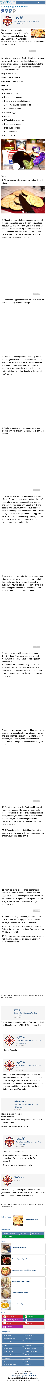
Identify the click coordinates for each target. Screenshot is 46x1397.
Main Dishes (35, 1233)
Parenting (27, 1358)
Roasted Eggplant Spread (19, 1259)
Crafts (5, 1345)
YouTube (28, 1323)
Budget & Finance (30, 1335)
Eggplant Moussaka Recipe (20, 1292)
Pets (4, 1361)
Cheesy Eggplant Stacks (31, 1219)
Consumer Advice (8, 1342)
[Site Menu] (23, 2)
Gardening (29, 1316)
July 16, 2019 (7, 1236)
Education (28, 1345)
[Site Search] (38, 2)
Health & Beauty (8, 1351)
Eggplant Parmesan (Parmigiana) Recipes (24, 1270)
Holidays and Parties (31, 1351)
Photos (27, 1361)
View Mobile (28, 1373)
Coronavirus (28, 1342)
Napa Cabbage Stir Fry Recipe (21, 1281)
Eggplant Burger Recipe (19, 1247)
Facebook (29, 1320)
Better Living (7, 1335)
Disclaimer (13, 1376)
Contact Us (32, 1376)
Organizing (6, 1358)
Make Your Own (29, 1355)
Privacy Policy (22, 1376)
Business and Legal (9, 1338)
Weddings (28, 1364)
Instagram (7, 1327)
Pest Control (8, 1316)
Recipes (23, 1233)
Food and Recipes (9, 1233)
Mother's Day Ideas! (10, 1320)
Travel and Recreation (10, 1364)
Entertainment (7, 1348)
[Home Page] (8, 1)
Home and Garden (9, 1355)
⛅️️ (37, 1378)
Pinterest (7, 1323)
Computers (28, 1338)
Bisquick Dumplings (18, 1304)
